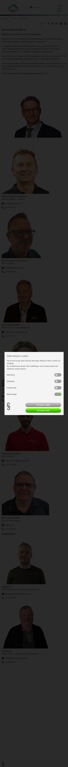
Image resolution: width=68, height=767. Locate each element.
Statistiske (11, 381)
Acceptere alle (43, 411)
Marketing (11, 375)
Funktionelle (11, 388)
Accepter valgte (43, 405)
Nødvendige (12, 394)
